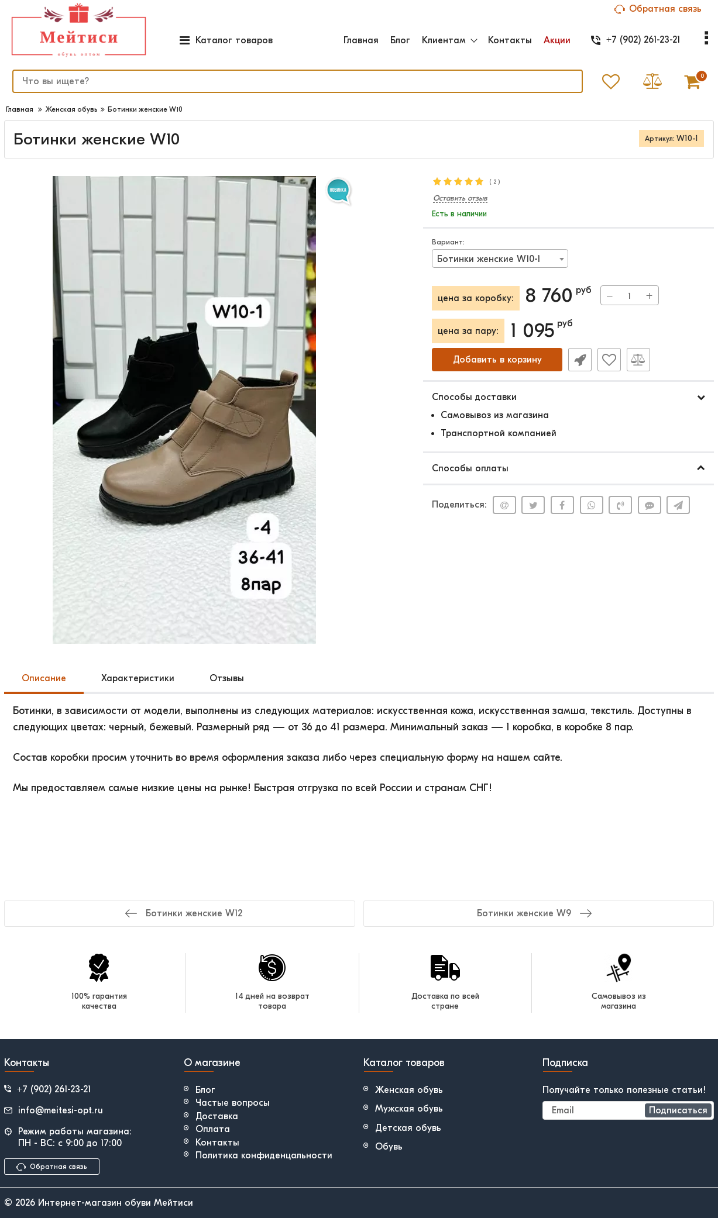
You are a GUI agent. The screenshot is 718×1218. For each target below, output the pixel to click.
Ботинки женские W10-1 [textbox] (488, 259)
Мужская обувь (409, 1108)
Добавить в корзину (497, 359)
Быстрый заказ (580, 359)
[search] (297, 81)
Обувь (389, 1146)
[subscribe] (628, 1110)
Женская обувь (409, 1090)
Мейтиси (173, 1203)
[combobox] (500, 258)
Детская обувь (408, 1128)
